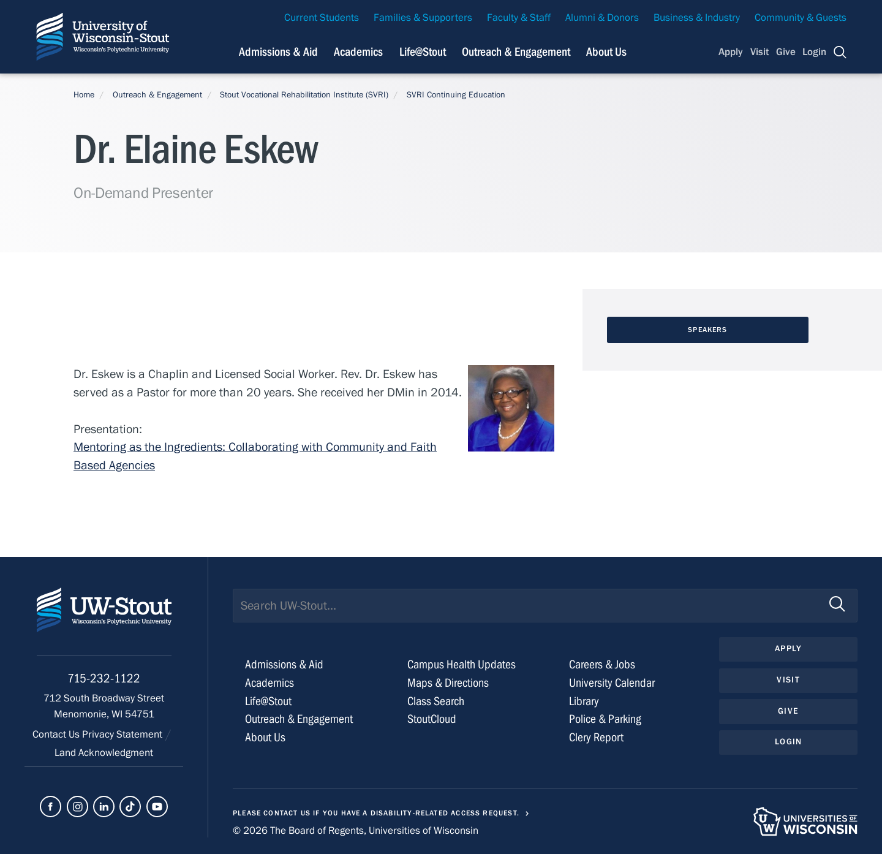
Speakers (707, 329)
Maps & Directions (448, 683)
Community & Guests (800, 18)
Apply (730, 52)
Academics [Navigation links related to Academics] (358, 52)
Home (84, 95)
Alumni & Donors (602, 18)
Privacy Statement (123, 734)
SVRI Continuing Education (456, 95)
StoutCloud (431, 719)
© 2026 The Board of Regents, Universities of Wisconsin (355, 831)
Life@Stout (268, 701)
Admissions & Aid (284, 664)
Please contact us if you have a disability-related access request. (376, 813)
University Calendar (612, 683)
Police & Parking (605, 719)
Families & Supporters (423, 18)
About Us (606, 52)
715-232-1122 (103, 678)
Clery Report (596, 737)
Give (786, 52)
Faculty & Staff (519, 18)
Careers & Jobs (602, 664)
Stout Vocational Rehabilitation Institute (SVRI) (304, 95)
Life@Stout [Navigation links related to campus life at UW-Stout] (422, 52)
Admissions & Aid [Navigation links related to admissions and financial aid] (278, 52)
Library (584, 701)
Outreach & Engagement (157, 95)
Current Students (321, 18)
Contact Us (57, 734)
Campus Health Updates (461, 664)
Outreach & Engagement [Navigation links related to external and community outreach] (516, 52)
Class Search (435, 701)
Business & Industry (697, 18)
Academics (269, 683)
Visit (759, 52)
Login (814, 52)
